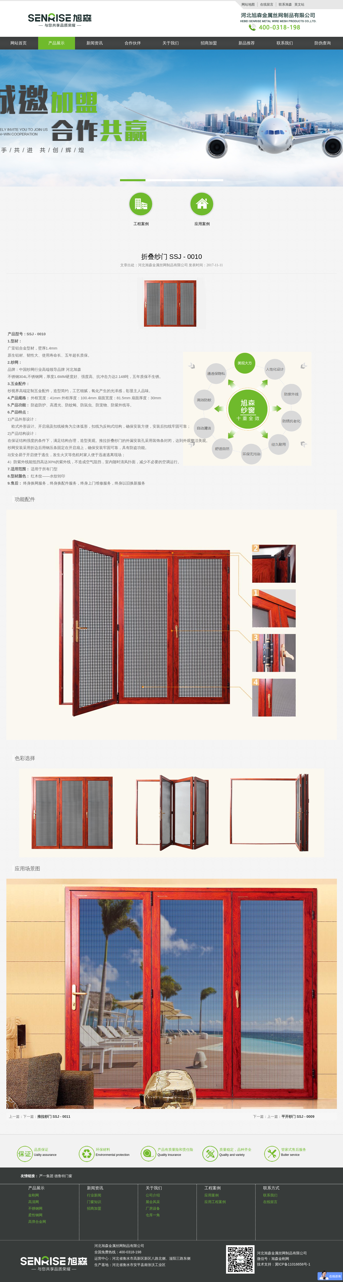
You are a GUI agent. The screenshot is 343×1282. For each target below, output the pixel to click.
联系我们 (285, 43)
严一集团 (46, 1176)
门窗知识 (94, 1202)
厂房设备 (153, 1208)
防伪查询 (323, 43)
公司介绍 (153, 1195)
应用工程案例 (215, 1202)
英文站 (299, 4)
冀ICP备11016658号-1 (292, 1264)
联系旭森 (285, 4)
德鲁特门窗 (63, 1176)
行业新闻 (94, 1195)
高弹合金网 (37, 1222)
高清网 (33, 1202)
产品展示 (56, 43)
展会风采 (153, 1202)
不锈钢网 (35, 1208)
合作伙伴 (133, 43)
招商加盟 (209, 43)
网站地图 (248, 4)
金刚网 (33, 1195)
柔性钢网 (35, 1215)
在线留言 (266, 4)
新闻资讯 (94, 43)
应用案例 (211, 1195)
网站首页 (18, 43)
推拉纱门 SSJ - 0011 (53, 1116)
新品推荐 (246, 43)
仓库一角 (153, 1215)
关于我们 (170, 43)
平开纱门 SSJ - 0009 (298, 1116)
